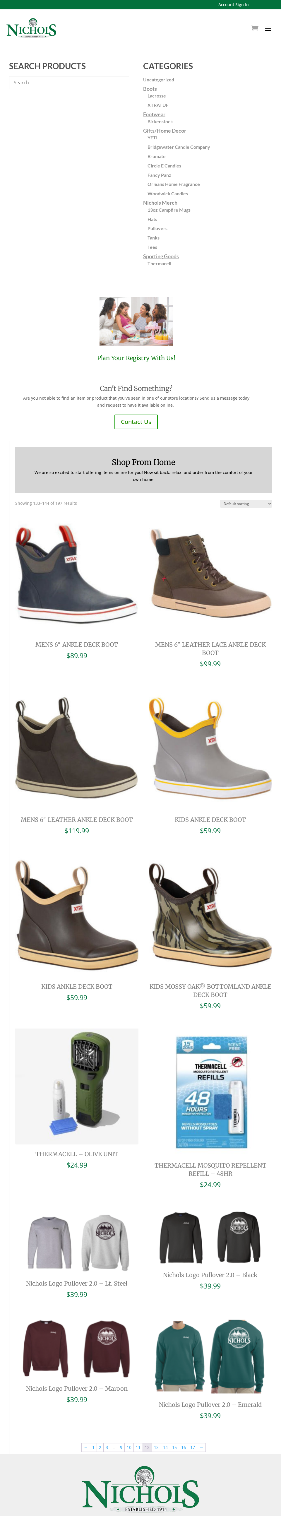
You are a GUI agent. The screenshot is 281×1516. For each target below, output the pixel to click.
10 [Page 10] (129, 1425)
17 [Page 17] (192, 1425)
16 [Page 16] (183, 1425)
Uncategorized (158, 79)
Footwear (154, 114)
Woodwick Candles (168, 193)
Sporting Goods (161, 256)
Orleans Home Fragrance (174, 184)
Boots (150, 88)
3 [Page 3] (107, 1425)
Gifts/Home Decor (164, 130)
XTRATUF (158, 105)
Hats (152, 219)
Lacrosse (157, 95)
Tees (152, 247)
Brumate (157, 156)
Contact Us (136, 422)
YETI (152, 137)
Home (148, 1512)
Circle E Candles (164, 165)
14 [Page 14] (165, 1425)
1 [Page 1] (93, 1425)
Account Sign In (233, 4)
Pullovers (157, 228)
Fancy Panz (159, 175)
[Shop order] (246, 504)
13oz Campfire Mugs (169, 210)
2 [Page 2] (100, 1425)
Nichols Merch (160, 202)
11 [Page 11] (138, 1425)
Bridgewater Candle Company (179, 147)
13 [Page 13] (156, 1425)
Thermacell (159, 263)
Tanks (154, 237)
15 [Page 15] (174, 1425)
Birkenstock (160, 121)
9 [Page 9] (121, 1425)
